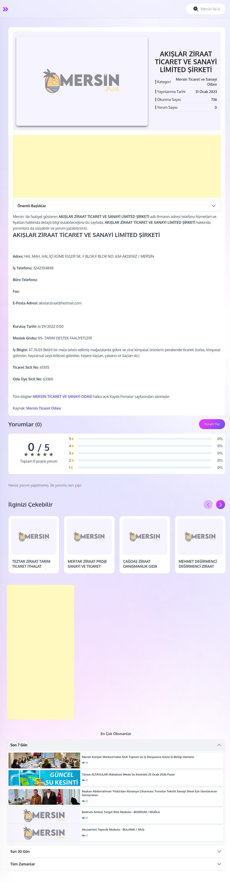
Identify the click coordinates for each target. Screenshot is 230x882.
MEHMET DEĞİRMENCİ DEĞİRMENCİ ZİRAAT (198, 564)
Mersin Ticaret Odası (43, 408)
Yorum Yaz (212, 424)
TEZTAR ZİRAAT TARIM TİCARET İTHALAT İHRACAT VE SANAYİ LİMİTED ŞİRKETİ (31, 569)
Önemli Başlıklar (32, 206)
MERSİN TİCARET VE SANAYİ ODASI (62, 396)
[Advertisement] (117, 166)
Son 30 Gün (20, 851)
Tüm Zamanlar (22, 864)
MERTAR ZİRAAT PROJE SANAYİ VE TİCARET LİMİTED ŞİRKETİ (87, 566)
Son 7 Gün (18, 745)
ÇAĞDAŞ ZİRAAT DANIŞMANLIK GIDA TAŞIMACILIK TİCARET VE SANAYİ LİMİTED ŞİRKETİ (144, 569)
